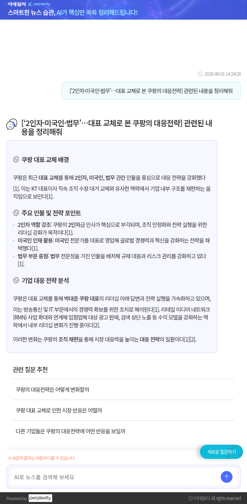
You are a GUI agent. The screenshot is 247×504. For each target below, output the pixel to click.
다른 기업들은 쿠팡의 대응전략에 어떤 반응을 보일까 (70, 431)
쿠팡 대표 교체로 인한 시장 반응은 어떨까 (59, 410)
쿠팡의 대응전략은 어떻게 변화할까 (52, 389)
